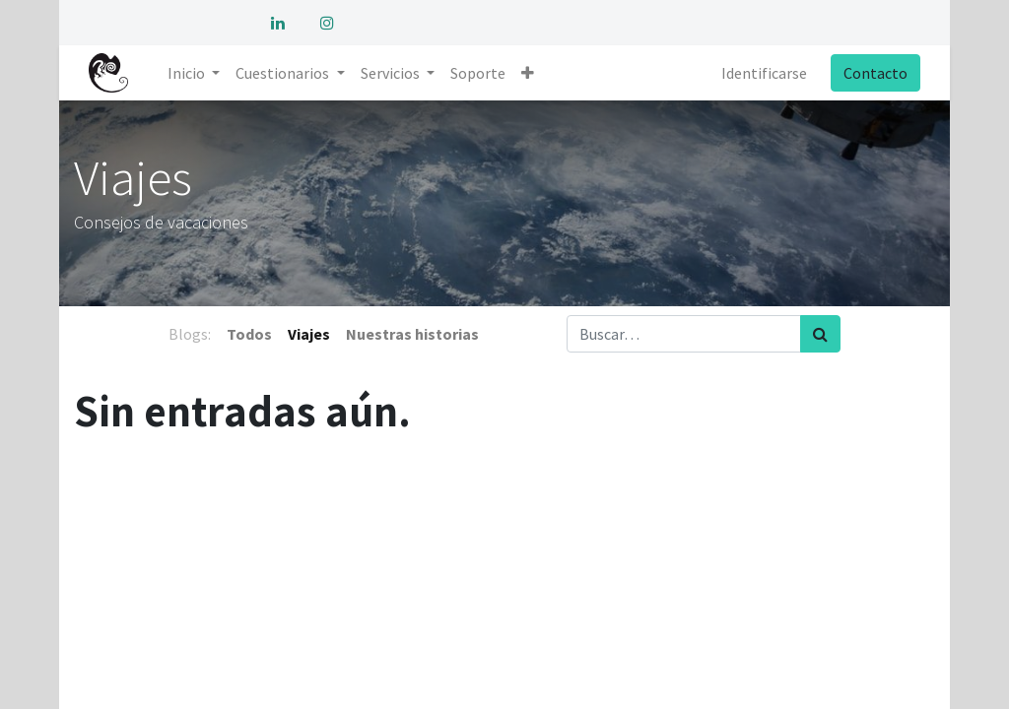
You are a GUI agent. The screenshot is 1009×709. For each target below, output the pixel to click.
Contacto (874, 73)
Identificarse (763, 73)
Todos (249, 334)
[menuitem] (477, 73)
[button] (527, 73)
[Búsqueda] (820, 334)
